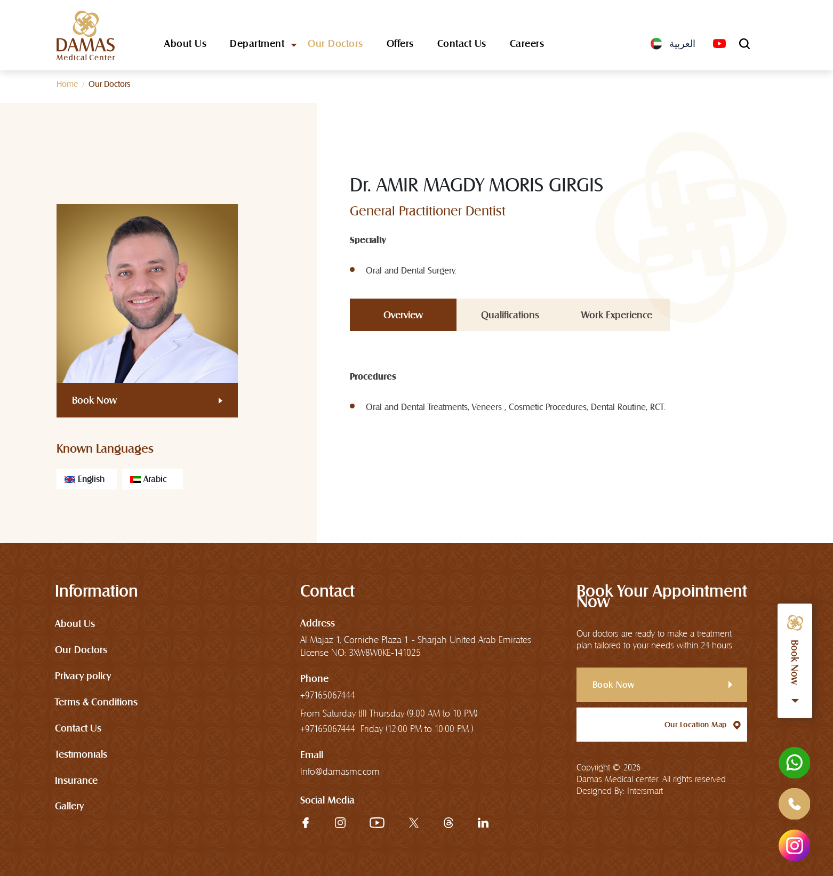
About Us (185, 44)
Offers (400, 44)
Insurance (76, 780)
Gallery (69, 806)
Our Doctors (335, 44)
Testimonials (81, 754)
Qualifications (510, 314)
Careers (527, 44)
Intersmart (645, 791)
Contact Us (461, 44)
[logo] (86, 35)
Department (257, 44)
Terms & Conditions (96, 702)
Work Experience (616, 314)
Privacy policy (83, 675)
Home (67, 84)
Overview (403, 314)
